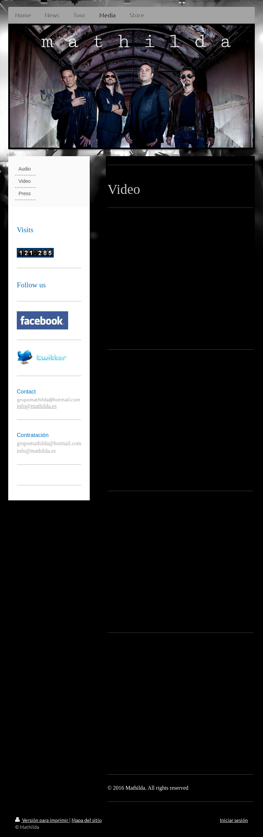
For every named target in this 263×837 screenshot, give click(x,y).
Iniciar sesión (234, 820)
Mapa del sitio (87, 820)
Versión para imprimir (42, 820)
